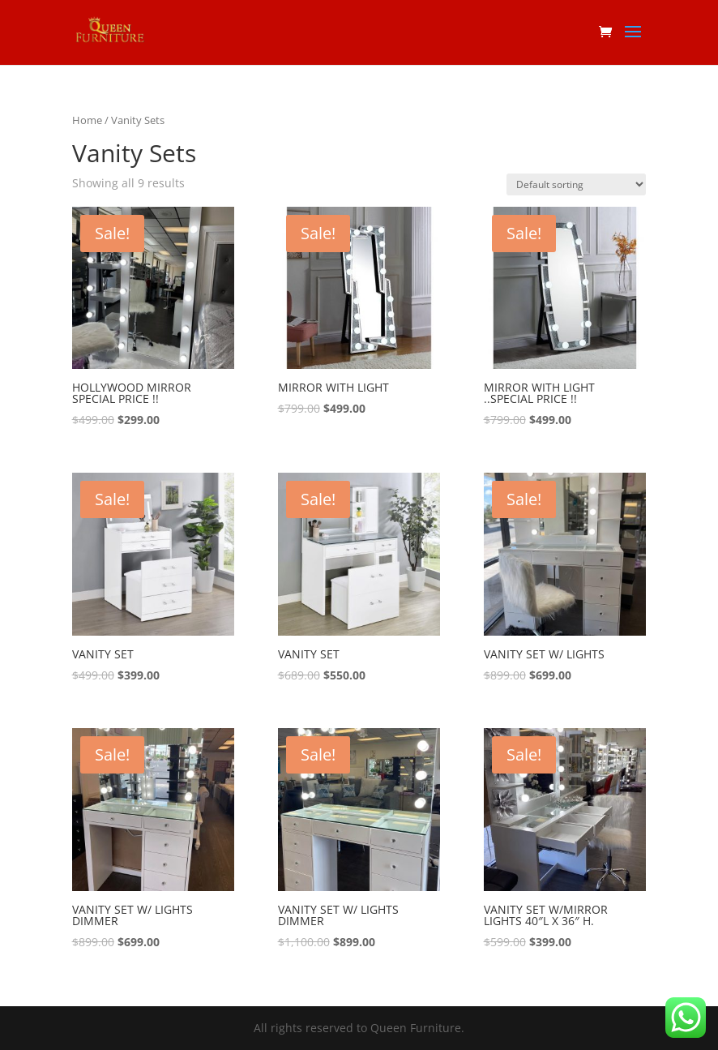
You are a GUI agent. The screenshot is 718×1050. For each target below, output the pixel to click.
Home (87, 120)
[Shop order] (576, 184)
